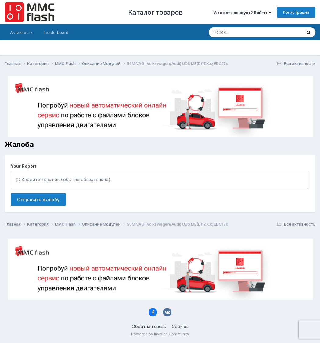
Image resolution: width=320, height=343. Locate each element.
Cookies (180, 326)
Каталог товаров (155, 12)
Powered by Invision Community (160, 334)
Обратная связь (149, 326)
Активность (21, 32)
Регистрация (296, 12)
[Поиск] (244, 32)
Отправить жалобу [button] (38, 199)
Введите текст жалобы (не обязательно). (63, 179)
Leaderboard (56, 32)
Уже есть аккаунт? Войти (242, 12)
